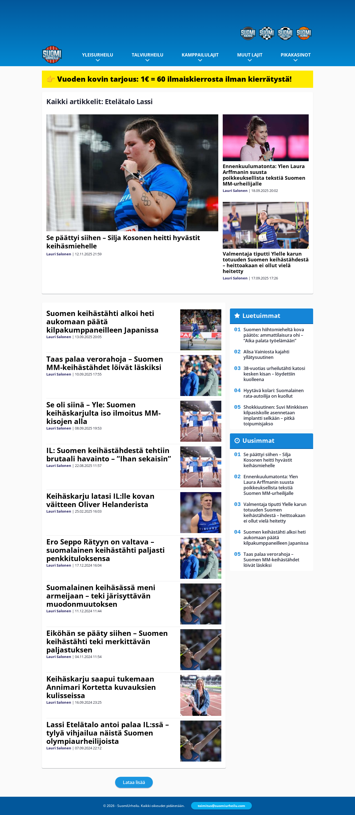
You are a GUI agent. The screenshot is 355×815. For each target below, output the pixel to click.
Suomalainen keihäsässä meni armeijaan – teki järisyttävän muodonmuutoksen (100, 595)
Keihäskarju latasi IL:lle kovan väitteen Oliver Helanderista (100, 500)
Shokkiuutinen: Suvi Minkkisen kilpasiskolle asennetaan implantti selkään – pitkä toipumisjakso (276, 415)
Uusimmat (258, 440)
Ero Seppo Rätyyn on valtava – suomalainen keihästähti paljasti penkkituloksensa (105, 550)
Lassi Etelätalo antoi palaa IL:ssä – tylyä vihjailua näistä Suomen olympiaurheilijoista (107, 732)
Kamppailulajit (200, 55)
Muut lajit (249, 55)
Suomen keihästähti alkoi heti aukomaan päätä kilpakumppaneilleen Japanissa (102, 321)
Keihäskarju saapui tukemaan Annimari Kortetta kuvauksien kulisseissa (101, 687)
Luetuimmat (261, 315)
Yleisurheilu (97, 55)
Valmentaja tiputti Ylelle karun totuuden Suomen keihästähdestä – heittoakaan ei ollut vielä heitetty (266, 262)
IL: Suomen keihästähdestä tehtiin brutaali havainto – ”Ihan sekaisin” (108, 454)
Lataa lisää (134, 782)
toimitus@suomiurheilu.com (221, 805)
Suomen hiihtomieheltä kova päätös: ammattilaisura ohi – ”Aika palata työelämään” (274, 335)
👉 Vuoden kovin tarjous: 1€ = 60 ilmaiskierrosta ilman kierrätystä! (169, 79)
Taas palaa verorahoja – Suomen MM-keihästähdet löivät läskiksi (104, 363)
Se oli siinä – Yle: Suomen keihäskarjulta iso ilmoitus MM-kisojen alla (103, 413)
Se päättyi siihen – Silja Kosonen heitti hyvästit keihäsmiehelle (123, 241)
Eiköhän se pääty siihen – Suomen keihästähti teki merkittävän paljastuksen (107, 641)
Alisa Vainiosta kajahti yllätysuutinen (266, 354)
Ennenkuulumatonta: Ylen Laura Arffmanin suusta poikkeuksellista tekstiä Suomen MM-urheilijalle (264, 175)
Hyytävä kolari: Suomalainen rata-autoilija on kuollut (274, 393)
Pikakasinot (296, 55)
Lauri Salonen (58, 253)
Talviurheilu (147, 55)
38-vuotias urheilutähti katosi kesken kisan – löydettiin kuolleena (274, 373)
